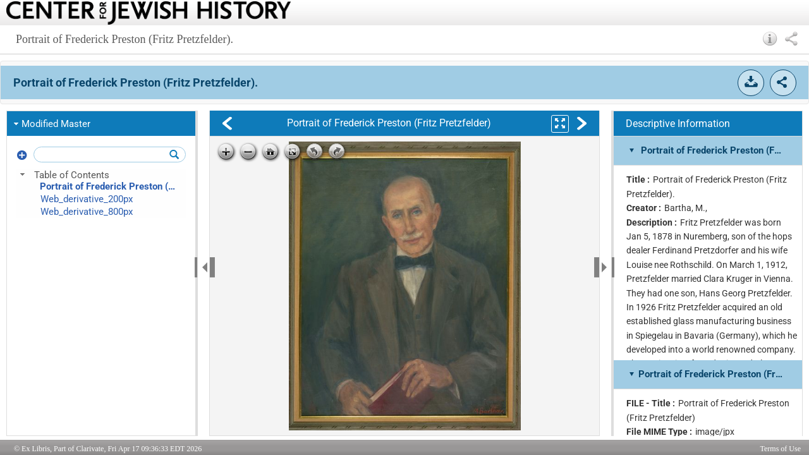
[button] (770, 39)
